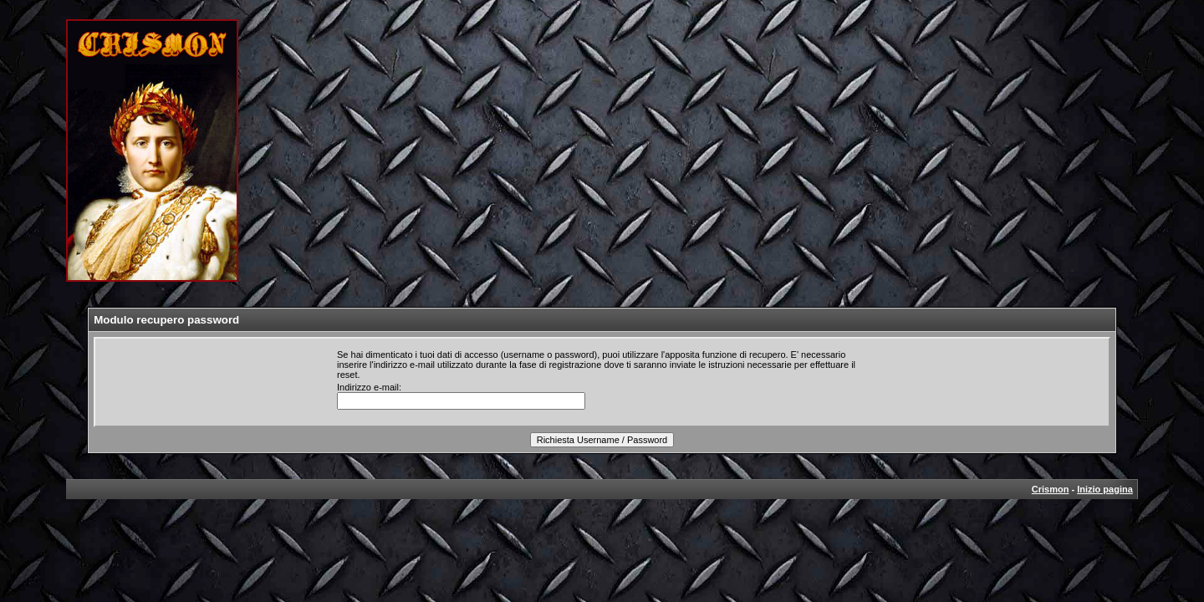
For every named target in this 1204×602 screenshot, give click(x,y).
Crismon (1050, 489)
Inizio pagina (1105, 489)
